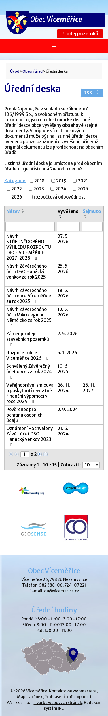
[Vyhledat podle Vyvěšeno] (68, 226)
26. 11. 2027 (89, 387)
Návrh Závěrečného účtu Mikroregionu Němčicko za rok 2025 (29, 317)
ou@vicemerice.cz (61, 591)
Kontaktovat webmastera (72, 691)
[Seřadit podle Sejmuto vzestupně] (86, 215)
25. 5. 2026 (63, 268)
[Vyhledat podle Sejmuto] (92, 226)
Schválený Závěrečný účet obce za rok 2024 (29, 371)
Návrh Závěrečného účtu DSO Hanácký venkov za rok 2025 (26, 274)
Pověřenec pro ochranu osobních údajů (24, 415)
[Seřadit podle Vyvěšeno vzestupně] (61, 215)
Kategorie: (15, 180)
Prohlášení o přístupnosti (67, 696)
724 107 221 (75, 585)
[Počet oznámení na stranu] (91, 465)
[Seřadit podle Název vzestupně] (23, 210)
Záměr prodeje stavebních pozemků (27, 339)
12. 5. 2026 (63, 312)
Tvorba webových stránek (58, 702)
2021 (83, 181)
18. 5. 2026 (63, 293)
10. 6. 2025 (63, 368)
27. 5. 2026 (63, 239)
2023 (38, 189)
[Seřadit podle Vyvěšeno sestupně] (61, 217)
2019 (61, 181)
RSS (92, 93)
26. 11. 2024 (64, 387)
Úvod (14, 71)
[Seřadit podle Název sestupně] (23, 212)
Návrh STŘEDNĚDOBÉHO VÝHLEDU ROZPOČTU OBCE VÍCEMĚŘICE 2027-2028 (28, 247)
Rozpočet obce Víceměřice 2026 (28, 355)
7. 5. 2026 (68, 333)
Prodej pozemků (80, 34)
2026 (16, 197)
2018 (39, 181)
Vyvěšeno (68, 211)
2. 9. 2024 (68, 409)
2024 (60, 189)
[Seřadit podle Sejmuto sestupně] (86, 217)
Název (13, 211)
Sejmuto (92, 211)
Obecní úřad (32, 71)
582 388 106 (50, 585)
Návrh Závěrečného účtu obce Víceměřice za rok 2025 (28, 296)
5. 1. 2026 (67, 352)
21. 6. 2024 (63, 431)
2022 (16, 189)
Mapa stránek (30, 696)
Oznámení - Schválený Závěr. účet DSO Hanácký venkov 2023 (29, 436)
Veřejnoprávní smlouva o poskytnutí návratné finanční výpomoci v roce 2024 (30, 393)
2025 (82, 189)
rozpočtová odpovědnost (59, 197)
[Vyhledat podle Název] (30, 226)
